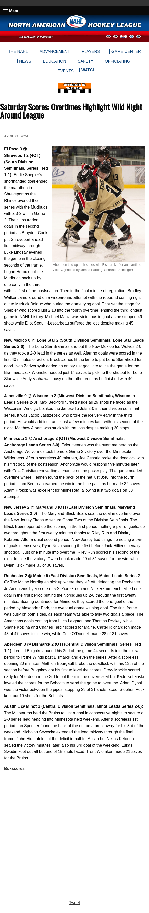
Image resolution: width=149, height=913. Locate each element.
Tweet (74, 903)
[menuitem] (88, 71)
